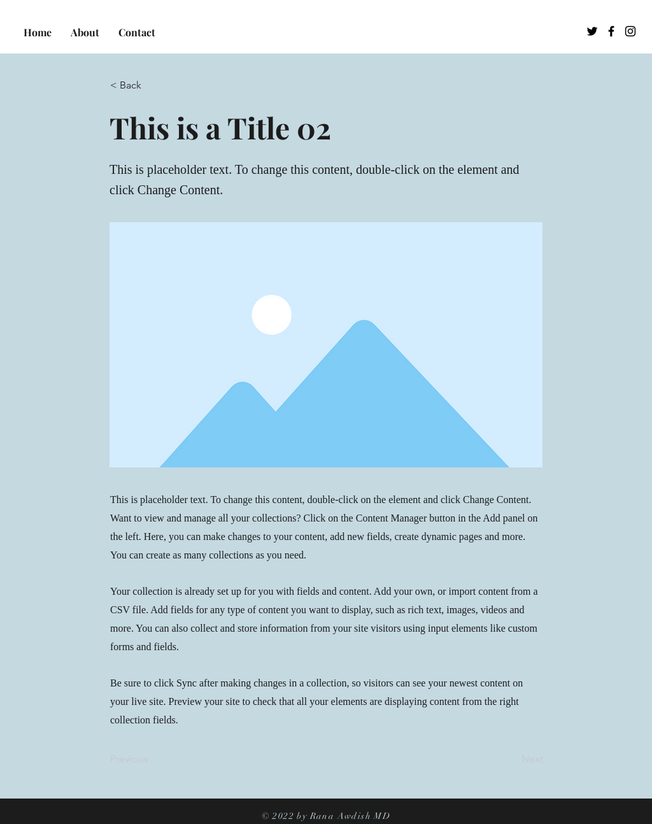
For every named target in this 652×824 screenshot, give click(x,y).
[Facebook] (611, 31)
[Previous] (152, 759)
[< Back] (152, 85)
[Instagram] (630, 31)
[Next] (511, 759)
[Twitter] (592, 31)
